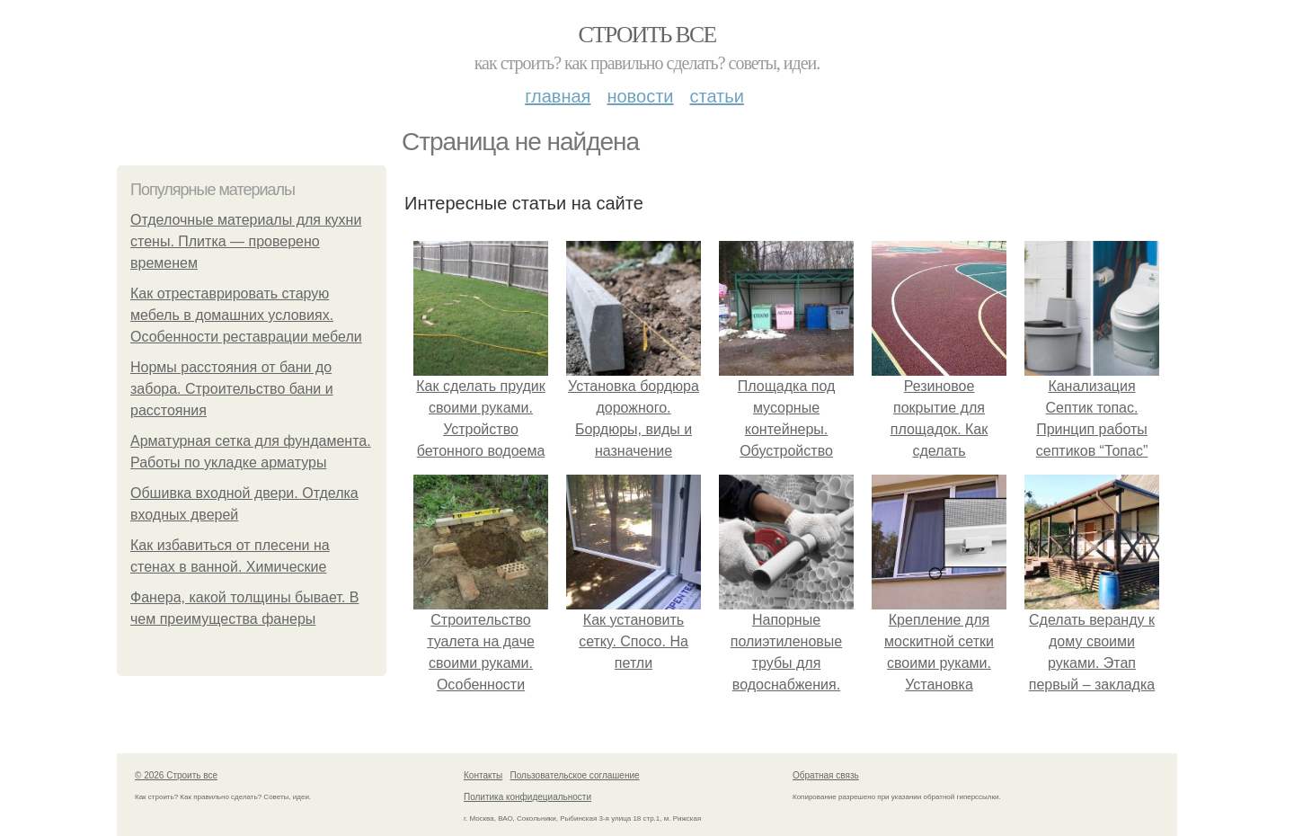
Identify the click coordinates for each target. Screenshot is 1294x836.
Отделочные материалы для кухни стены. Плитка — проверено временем (245, 241)
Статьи (716, 96)
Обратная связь (826, 775)
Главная (557, 96)
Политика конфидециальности (527, 797)
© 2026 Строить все (176, 775)
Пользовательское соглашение (575, 775)
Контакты (483, 775)
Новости (640, 96)
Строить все (646, 35)
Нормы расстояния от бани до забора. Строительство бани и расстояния (231, 389)
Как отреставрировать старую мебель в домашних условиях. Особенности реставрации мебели (246, 315)
